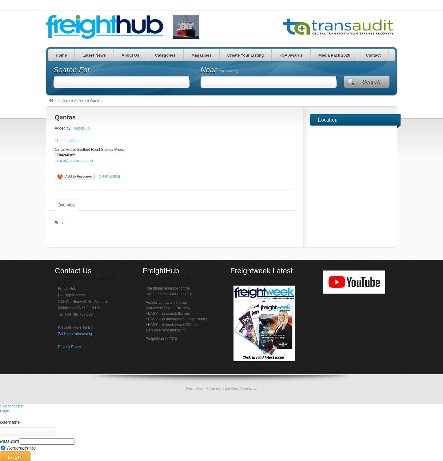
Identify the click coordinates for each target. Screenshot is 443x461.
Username (10, 422)
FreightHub (80, 128)
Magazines (201, 55)
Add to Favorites (75, 176)
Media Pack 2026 (334, 55)
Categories (165, 55)
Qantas (65, 117)
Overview (66, 204)
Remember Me (21, 448)
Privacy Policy (69, 347)
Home (61, 55)
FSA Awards (290, 55)
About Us (130, 55)
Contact (373, 55)
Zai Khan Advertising (75, 334)
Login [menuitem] (4, 411)
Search (371, 82)
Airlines (80, 101)
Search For (72, 70)
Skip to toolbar (12, 406)
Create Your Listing (245, 55)
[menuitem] (221, 416)
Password (9, 441)
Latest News (94, 55)
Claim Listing (109, 176)
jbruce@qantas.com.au (74, 160)
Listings (64, 101)
